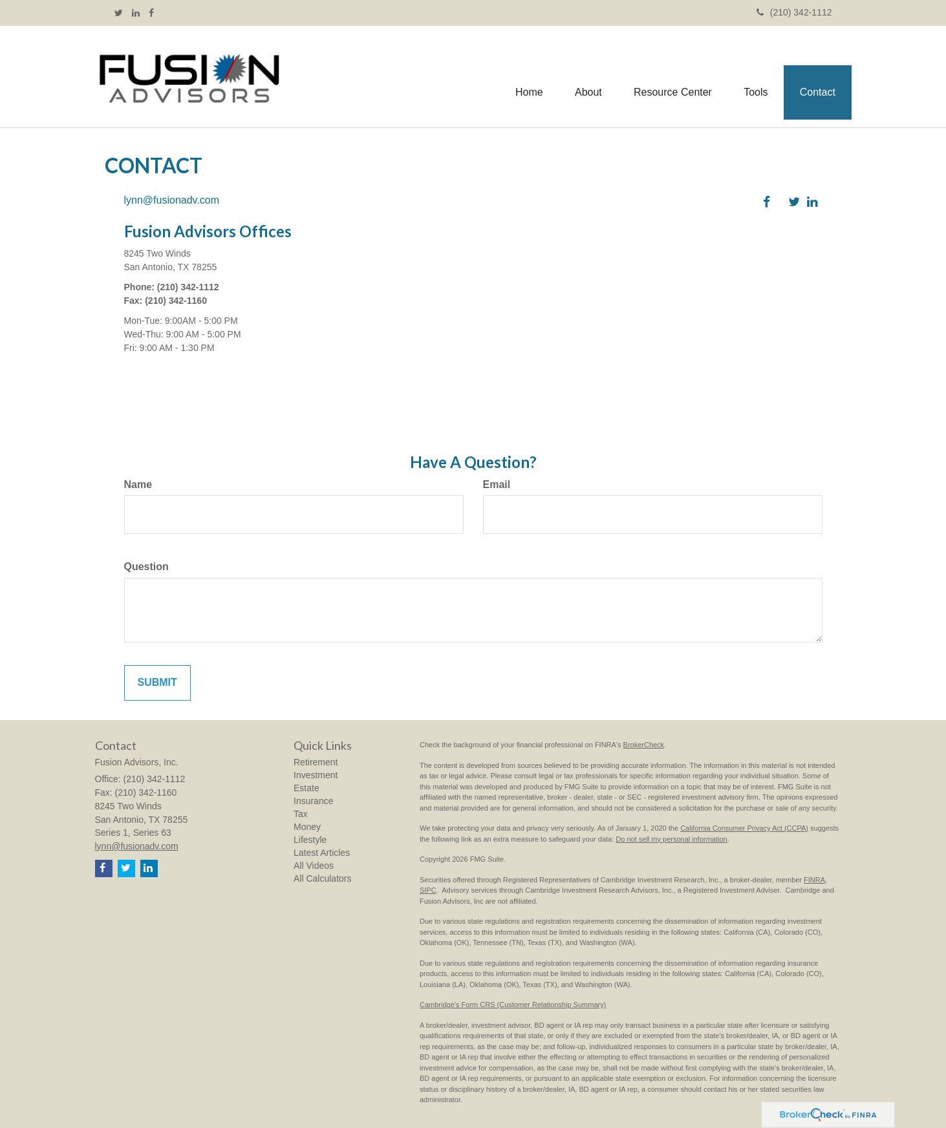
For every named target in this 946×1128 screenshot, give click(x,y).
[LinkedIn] (136, 12)
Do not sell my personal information (671, 839)
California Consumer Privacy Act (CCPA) (744, 828)
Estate (306, 788)
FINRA (814, 880)
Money (307, 827)
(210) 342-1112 (794, 12)
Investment (316, 775)
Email (497, 484)
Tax (301, 814)
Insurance (313, 801)
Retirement (316, 762)
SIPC (428, 890)
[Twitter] (118, 12)
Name (138, 484)
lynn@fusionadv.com (172, 200)
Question (146, 566)
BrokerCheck (644, 745)
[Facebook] (151, 12)
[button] (586, 77)
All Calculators (322, 878)
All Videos (314, 865)
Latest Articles (322, 852)
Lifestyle (310, 840)
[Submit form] (157, 683)
